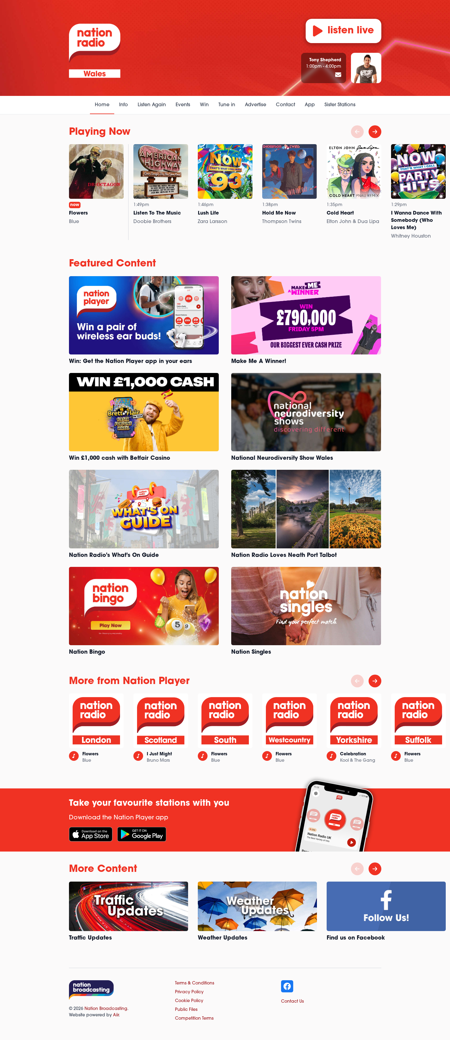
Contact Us (292, 1001)
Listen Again (152, 105)
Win (204, 105)
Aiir (116, 1015)
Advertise (255, 105)
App (310, 105)
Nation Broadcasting (105, 1009)
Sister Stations (340, 105)
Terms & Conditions (194, 983)
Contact (285, 105)
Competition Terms (194, 1018)
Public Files (186, 1010)
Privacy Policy (189, 992)
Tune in (226, 105)
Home (102, 105)
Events (183, 105)
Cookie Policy (189, 1001)
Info (123, 105)
